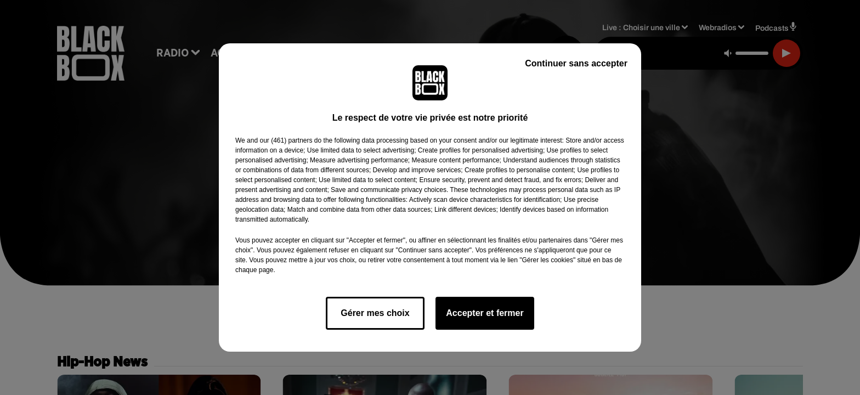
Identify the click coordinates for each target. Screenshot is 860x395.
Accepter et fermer (484, 313)
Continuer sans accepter (576, 63)
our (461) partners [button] (285, 140)
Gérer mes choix (375, 313)
